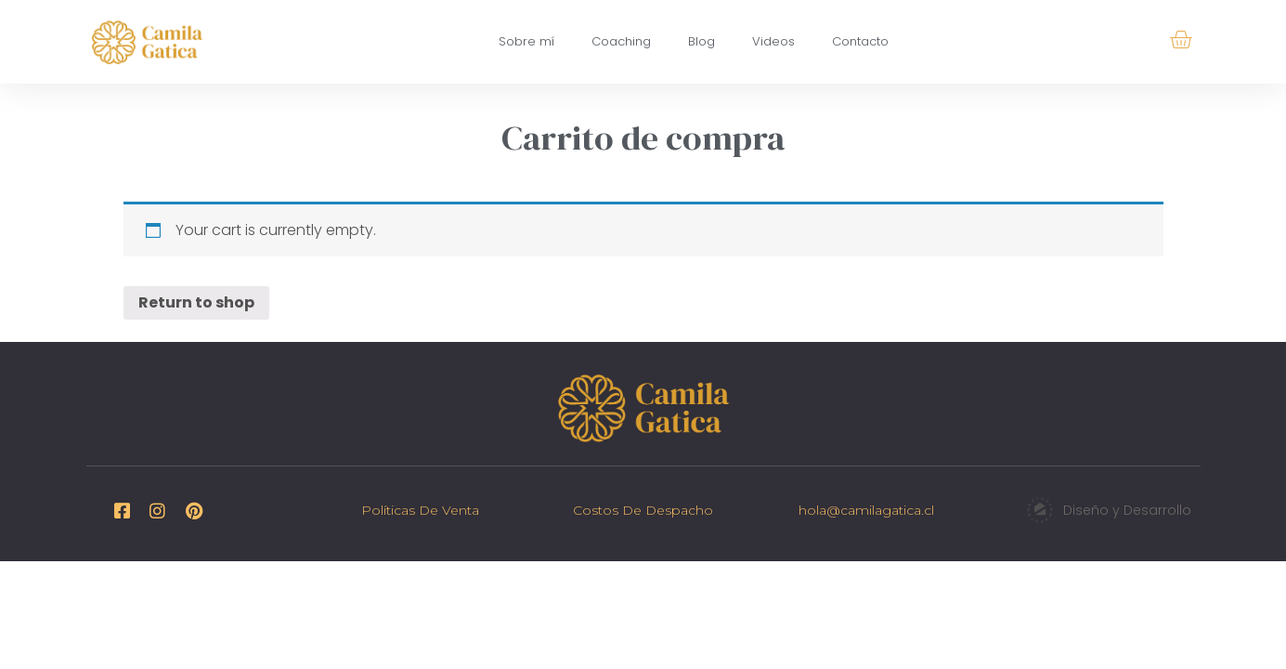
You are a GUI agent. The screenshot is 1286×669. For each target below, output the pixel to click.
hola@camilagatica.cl (866, 510)
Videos (773, 41)
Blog (701, 41)
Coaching (621, 41)
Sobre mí (526, 41)
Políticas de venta (420, 510)
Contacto (860, 41)
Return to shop (196, 302)
